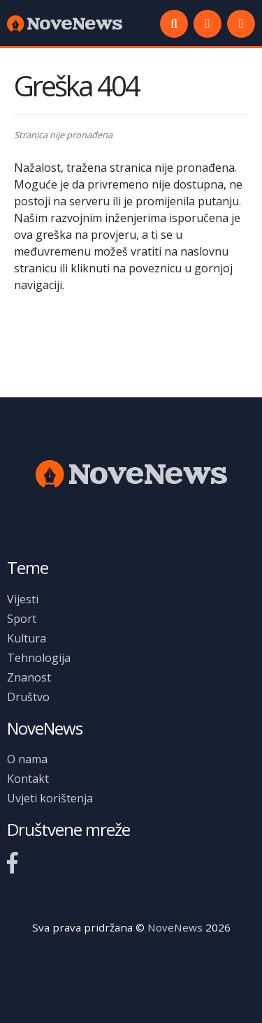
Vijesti (22, 599)
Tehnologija (39, 657)
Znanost (29, 677)
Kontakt (28, 778)
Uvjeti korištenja (50, 798)
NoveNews (175, 927)
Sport (21, 618)
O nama (27, 759)
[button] (241, 24)
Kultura (26, 638)
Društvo (28, 697)
